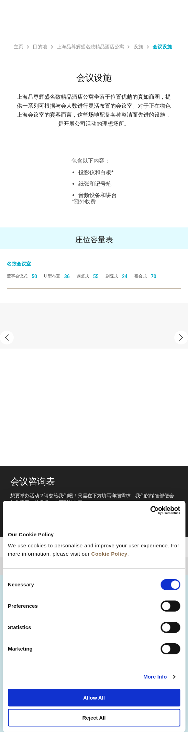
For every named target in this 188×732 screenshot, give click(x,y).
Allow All (94, 698)
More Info (155, 677)
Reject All (94, 718)
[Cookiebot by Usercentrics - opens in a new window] (150, 510)
